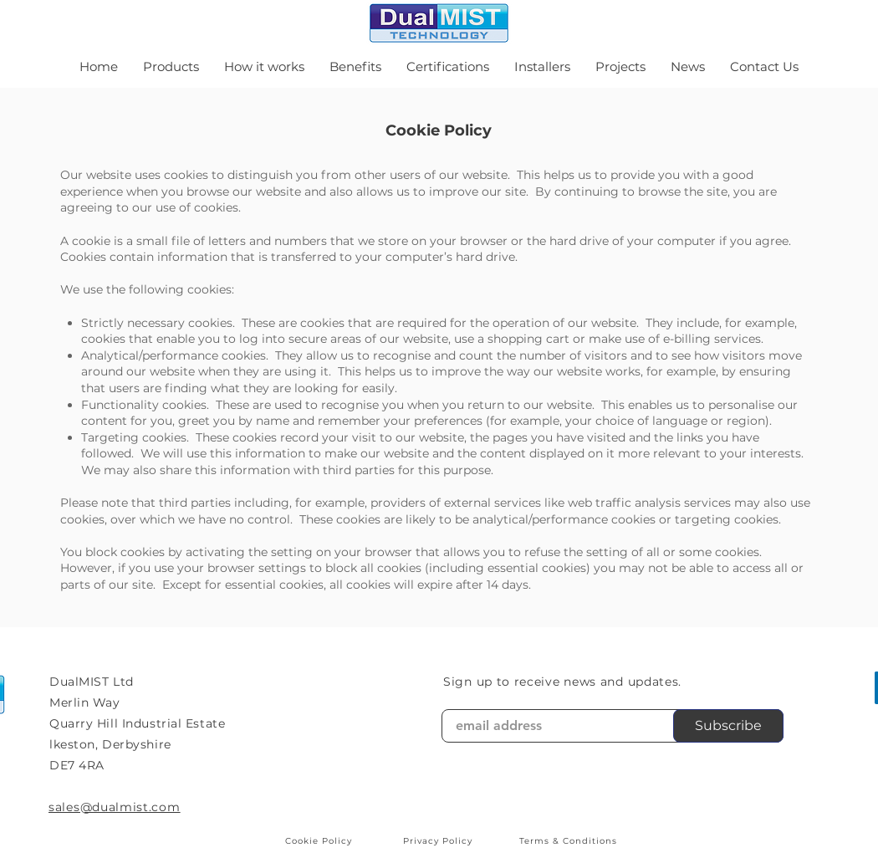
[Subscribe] (728, 726)
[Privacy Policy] (439, 841)
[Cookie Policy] (320, 841)
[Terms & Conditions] (569, 841)
